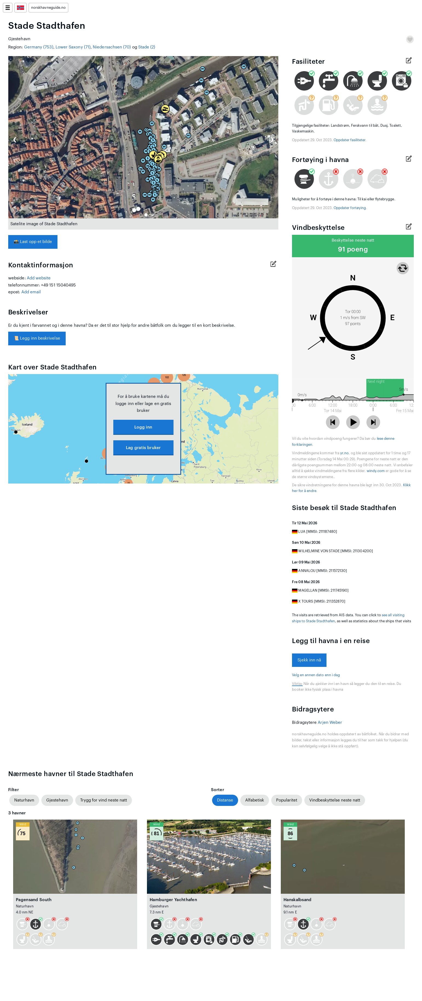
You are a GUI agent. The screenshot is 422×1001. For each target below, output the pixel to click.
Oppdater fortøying (350, 208)
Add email (31, 292)
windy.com (376, 471)
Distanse (225, 800)
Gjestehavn (57, 800)
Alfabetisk (254, 800)
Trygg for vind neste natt (103, 800)
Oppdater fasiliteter (349, 140)
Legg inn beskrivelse (37, 338)
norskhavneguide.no (48, 7)
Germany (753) (38, 47)
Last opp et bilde (33, 242)
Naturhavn (24, 800)
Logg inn (143, 427)
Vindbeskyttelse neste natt (334, 800)
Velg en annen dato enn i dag (316, 675)
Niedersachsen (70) (112, 47)
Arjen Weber (330, 723)
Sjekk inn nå (309, 660)
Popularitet (286, 800)
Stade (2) (146, 47)
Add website (39, 278)
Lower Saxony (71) (73, 47)
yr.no (344, 453)
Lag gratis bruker (143, 448)
